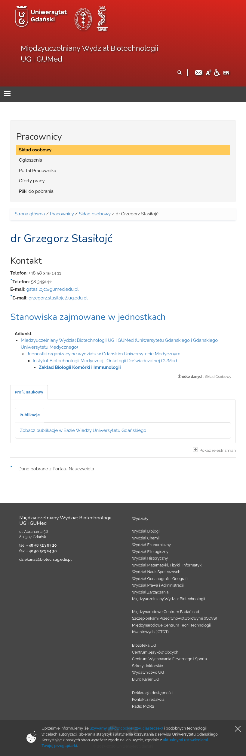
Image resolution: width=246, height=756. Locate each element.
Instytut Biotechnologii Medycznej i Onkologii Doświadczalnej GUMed (105, 360)
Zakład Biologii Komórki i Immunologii (80, 367)
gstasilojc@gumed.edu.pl (52, 289)
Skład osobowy (35, 150)
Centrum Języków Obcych (155, 652)
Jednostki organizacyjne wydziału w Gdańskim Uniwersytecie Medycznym (103, 354)
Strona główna (30, 214)
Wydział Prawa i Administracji (158, 585)
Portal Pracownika (37, 170)
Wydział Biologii (146, 531)
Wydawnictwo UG (148, 672)
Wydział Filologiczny (150, 551)
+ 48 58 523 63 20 (41, 545)
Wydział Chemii (145, 538)
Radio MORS (143, 706)
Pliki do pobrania (36, 191)
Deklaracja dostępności (152, 693)
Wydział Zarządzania (150, 592)
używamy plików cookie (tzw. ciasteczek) (126, 728)
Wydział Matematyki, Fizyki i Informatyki (167, 565)
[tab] (29, 392)
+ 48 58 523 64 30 (41, 551)
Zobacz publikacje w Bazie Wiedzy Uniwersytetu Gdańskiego (83, 430)
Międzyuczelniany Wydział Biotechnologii (168, 599)
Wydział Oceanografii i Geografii (160, 578)
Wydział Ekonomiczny (151, 544)
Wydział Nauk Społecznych (156, 571)
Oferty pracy (32, 181)
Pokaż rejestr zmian (214, 450)
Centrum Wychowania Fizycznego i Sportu (169, 659)
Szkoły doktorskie (147, 665)
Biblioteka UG (144, 645)
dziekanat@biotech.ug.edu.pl (45, 559)
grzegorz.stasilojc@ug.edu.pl (58, 298)
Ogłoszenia (30, 160)
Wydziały (140, 518)
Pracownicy (62, 214)
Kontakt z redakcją (148, 699)
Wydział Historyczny (150, 558)
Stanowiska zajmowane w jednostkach (88, 317)
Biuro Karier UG (145, 679)
